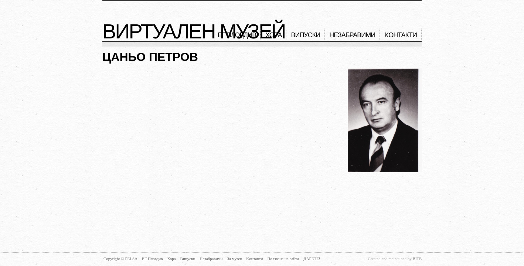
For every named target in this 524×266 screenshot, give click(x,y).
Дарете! (311, 258)
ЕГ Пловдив (237, 35)
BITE (417, 258)
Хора (273, 35)
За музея (234, 258)
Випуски (305, 35)
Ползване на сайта (283, 258)
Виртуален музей (193, 31)
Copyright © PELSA (120, 258)
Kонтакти (400, 35)
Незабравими (352, 35)
